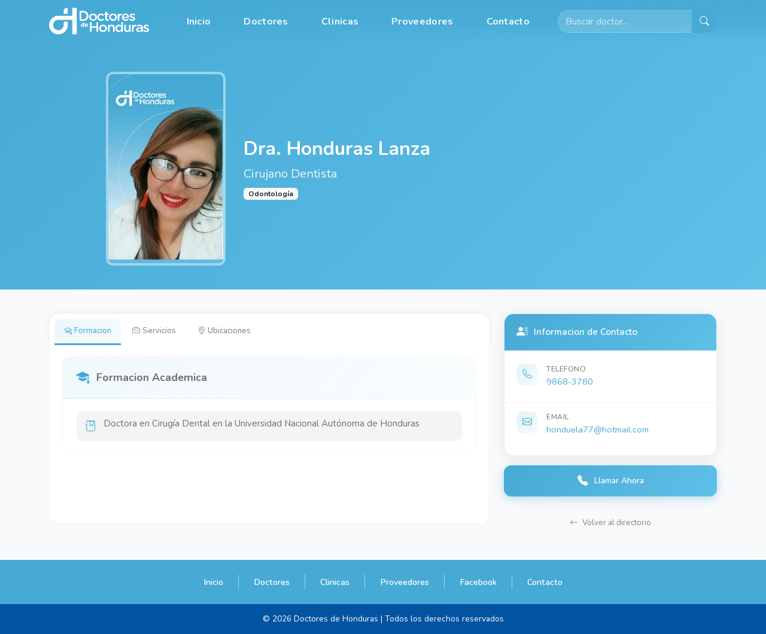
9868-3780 (569, 382)
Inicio (199, 21)
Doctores (266, 21)
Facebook (478, 582)
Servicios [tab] (161, 332)
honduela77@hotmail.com (597, 429)
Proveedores (422, 21)
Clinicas (339, 21)
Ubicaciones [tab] (236, 332)
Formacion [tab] (90, 332)
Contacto (508, 21)
